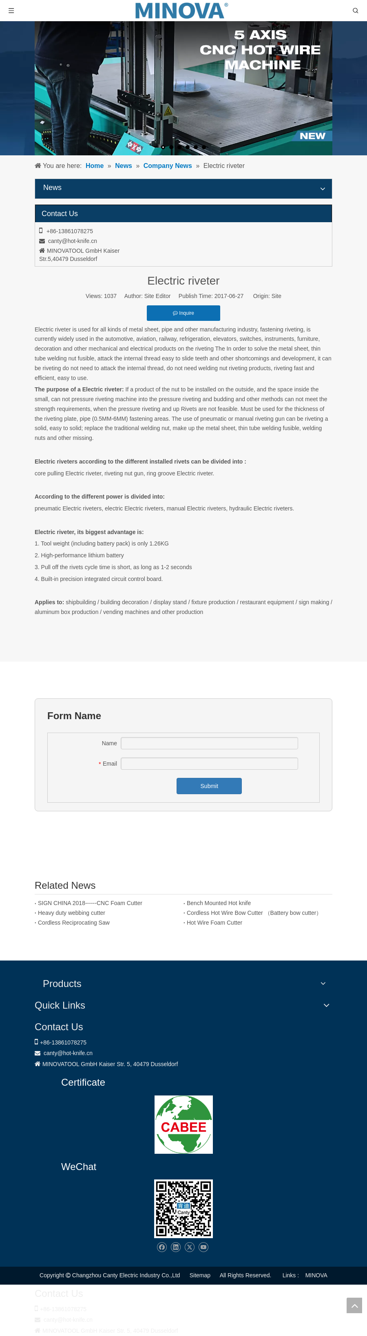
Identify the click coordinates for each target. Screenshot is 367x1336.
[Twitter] (189, 1247)
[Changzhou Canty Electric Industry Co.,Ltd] (183, 1208)
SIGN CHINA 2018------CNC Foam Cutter (90, 903)
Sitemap (200, 1275)
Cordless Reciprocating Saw (74, 922)
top (354, 1305)
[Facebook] (162, 1247)
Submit (210, 786)
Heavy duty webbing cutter (71, 913)
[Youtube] (203, 1247)
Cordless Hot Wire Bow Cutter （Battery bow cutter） (254, 913)
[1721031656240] (184, 1124)
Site (276, 296)
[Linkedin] (175, 1247)
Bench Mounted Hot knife (219, 903)
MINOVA (316, 1275)
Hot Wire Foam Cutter (214, 922)
